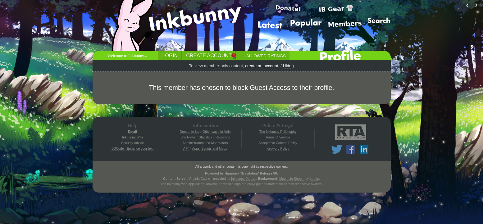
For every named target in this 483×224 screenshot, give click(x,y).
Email (132, 131)
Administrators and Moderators (205, 143)
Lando (314, 178)
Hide (287, 65)
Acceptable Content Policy (277, 143)
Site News (187, 137)
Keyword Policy (278, 148)
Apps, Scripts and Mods (209, 148)
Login (170, 55)
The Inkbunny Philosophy (278, 131)
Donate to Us (189, 131)
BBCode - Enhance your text (132, 148)
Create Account (208, 55)
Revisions (223, 137)
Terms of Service (278, 137)
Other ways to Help (217, 131)
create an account (261, 65)
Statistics (205, 137)
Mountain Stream (291, 178)
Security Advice (132, 143)
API (186, 148)
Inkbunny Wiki (132, 137)
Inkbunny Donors (243, 178)
